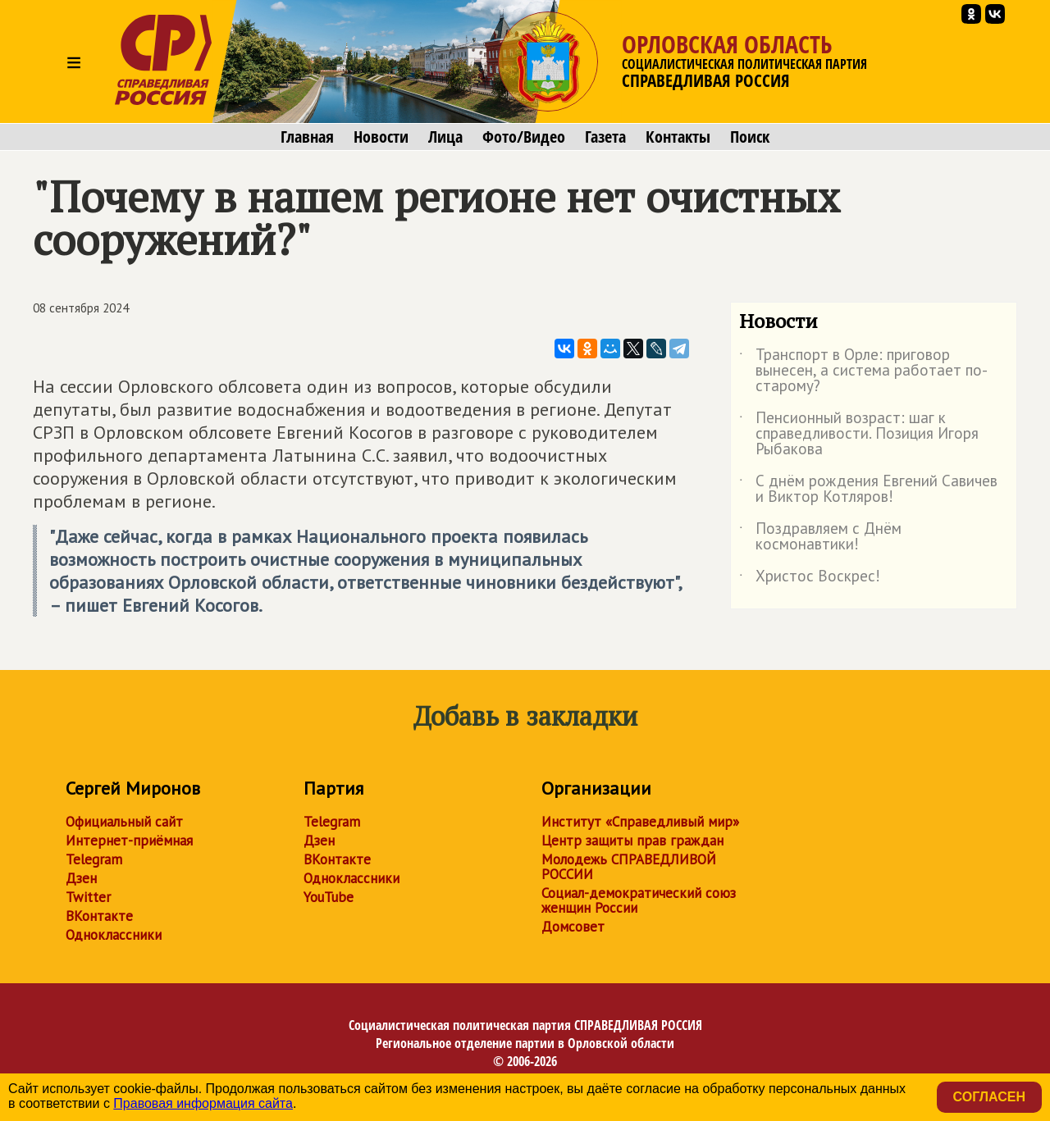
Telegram (94, 859)
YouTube (329, 897)
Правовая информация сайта (203, 1103)
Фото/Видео (523, 137)
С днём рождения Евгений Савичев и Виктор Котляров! (868, 489)
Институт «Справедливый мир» (640, 821)
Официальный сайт (124, 821)
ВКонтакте (99, 916)
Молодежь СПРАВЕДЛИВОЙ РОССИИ (628, 867)
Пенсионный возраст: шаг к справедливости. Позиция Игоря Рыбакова (859, 434)
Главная (307, 137)
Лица (445, 137)
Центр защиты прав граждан (632, 840)
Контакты (678, 137)
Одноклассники (114, 934)
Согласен (989, 1097)
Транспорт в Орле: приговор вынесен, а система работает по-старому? (863, 371)
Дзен (81, 878)
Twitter (88, 897)
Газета (605, 137)
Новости (381, 137)
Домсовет (573, 926)
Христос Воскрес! (809, 579)
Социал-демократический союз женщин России (638, 900)
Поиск (749, 137)
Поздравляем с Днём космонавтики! (820, 537)
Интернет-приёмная (129, 840)
